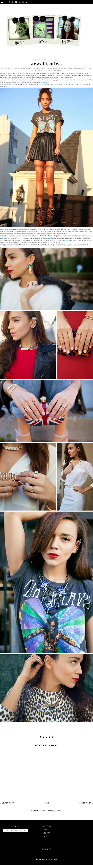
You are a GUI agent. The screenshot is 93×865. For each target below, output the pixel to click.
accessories (7, 68)
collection (66, 240)
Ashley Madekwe (23, 68)
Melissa (46, 833)
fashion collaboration (67, 68)
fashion (50, 68)
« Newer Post (7, 803)
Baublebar (44, 82)
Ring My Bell (54, 70)
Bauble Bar (38, 68)
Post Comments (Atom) (52, 810)
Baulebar (46, 238)
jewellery (86, 68)
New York (37, 70)
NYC (45, 70)
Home (46, 803)
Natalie (46, 836)
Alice (46, 830)
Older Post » (86, 803)
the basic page (50, 859)
